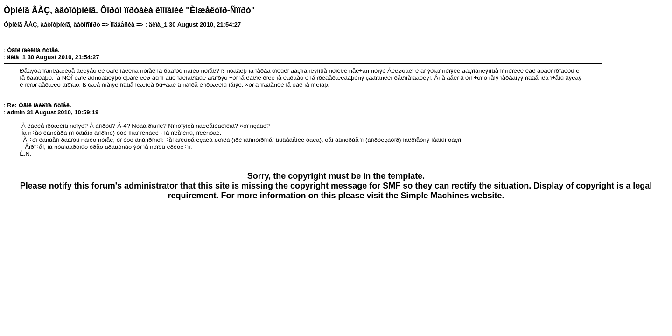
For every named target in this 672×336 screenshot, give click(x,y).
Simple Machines (435, 195)
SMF (391, 185)
